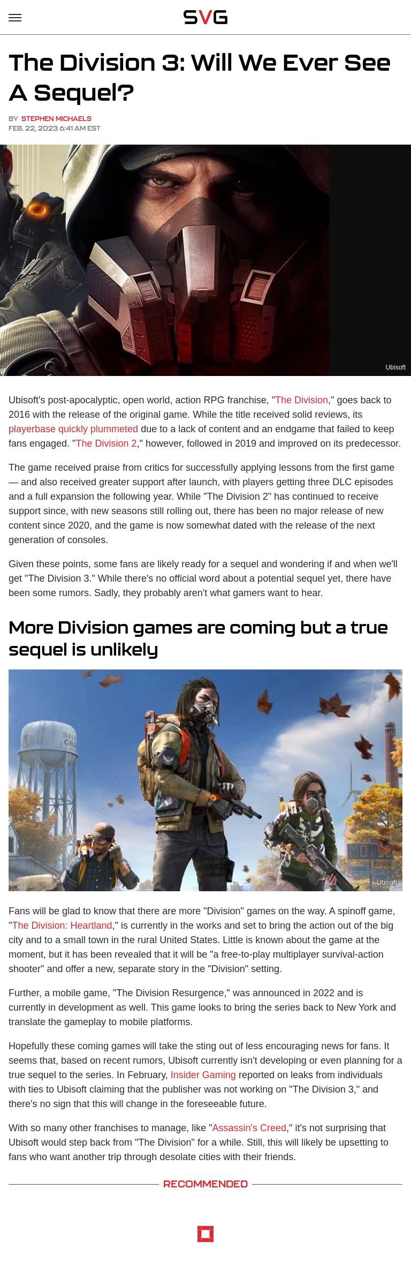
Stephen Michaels (56, 119)
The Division (301, 400)
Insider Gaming (203, 1075)
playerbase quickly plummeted (73, 429)
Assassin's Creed (249, 1128)
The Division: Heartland (62, 925)
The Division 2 (106, 443)
